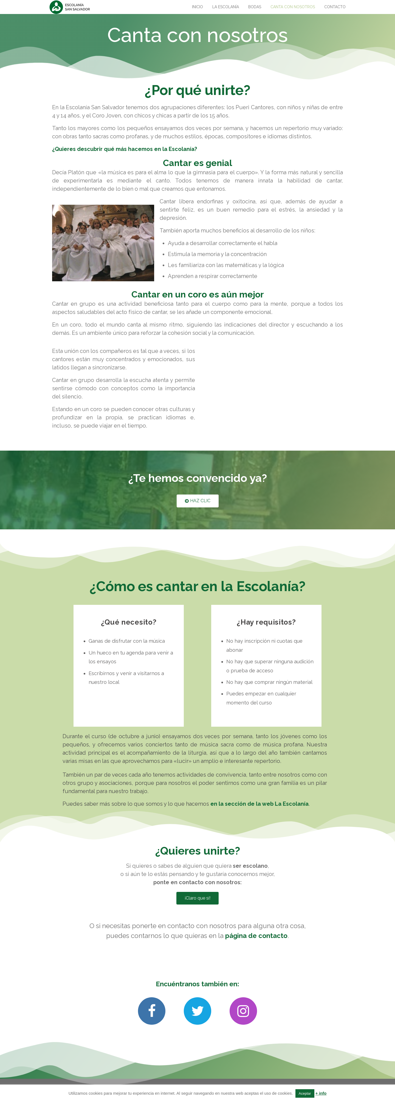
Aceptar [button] (305, 1093)
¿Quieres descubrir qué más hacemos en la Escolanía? (124, 149)
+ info (320, 1093)
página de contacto (256, 936)
